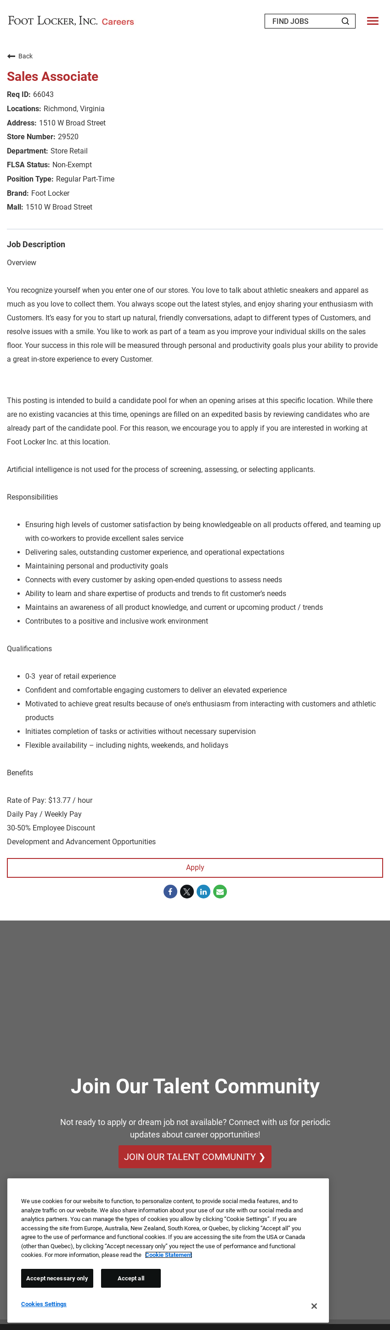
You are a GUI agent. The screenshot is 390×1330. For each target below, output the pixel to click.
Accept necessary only (57, 1278)
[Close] (314, 1306)
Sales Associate (52, 76)
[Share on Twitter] (187, 892)
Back (20, 56)
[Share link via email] (220, 892)
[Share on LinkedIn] (203, 892)
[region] (168, 1250)
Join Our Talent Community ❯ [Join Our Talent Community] (195, 1157)
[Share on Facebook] (170, 892)
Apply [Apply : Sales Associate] (195, 868)
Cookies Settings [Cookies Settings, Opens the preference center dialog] (44, 1304)
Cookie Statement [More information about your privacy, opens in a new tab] (168, 1254)
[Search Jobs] (345, 21)
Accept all (131, 1278)
